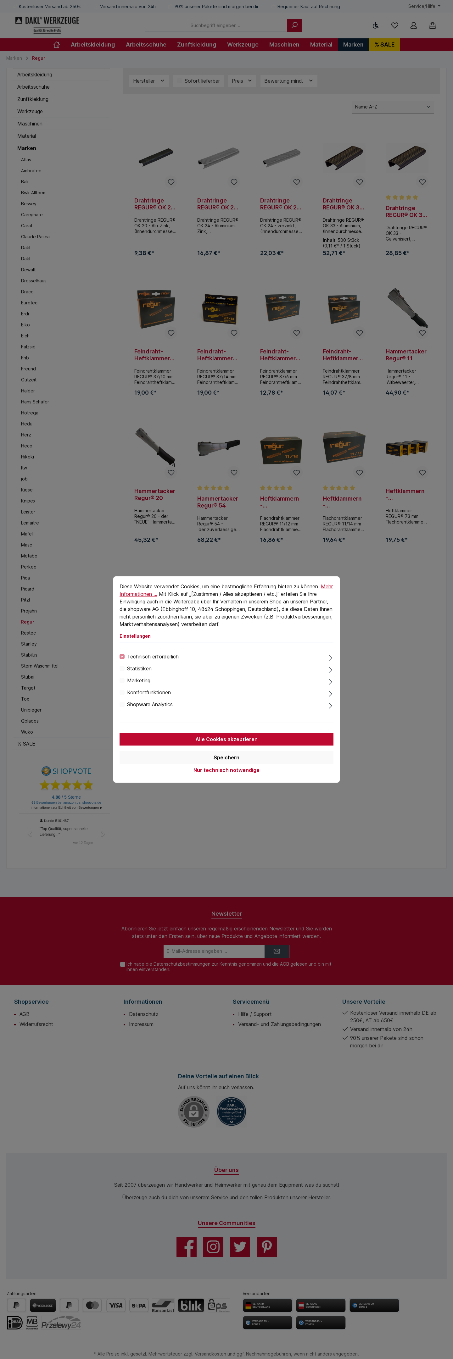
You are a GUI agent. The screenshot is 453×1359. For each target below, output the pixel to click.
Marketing (138, 680)
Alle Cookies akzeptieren (226, 739)
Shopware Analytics (150, 704)
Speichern (226, 757)
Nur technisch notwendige (226, 770)
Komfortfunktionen (149, 692)
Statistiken (139, 668)
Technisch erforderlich (153, 656)
